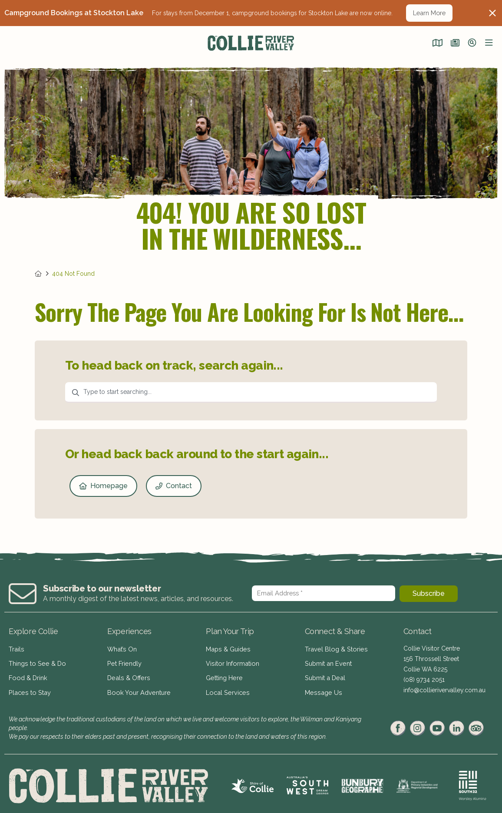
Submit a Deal (324, 674)
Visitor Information (231, 661)
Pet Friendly (123, 661)
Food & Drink (27, 674)
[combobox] (251, 392)
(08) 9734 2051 (424, 679)
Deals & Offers (127, 674)
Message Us (322, 687)
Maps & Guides (227, 648)
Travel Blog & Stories (334, 648)
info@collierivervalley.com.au (444, 690)
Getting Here (223, 674)
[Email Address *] (323, 593)
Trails (16, 648)
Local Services (226, 687)
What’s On (121, 648)
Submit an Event (327, 661)
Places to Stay (28, 687)
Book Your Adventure (137, 687)
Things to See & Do (36, 661)
